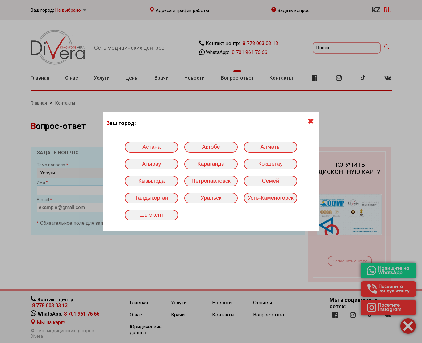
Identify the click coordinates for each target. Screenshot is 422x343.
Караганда (211, 164)
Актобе (211, 147)
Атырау (151, 164)
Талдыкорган (151, 198)
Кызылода (151, 181)
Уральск (211, 198)
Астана (151, 147)
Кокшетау (270, 164)
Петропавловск (210, 181)
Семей (270, 181)
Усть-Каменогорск (271, 198)
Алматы (270, 147)
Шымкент (152, 215)
